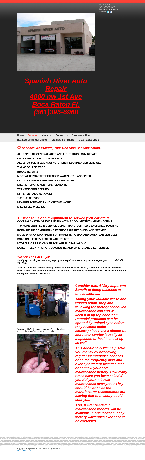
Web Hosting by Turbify (25, 450)
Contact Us (62, 135)
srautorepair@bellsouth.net (108, 9)
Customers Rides (81, 135)
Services (32, 135)
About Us (46, 135)
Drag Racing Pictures (63, 140)
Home (20, 135)
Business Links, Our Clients (32, 140)
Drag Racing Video (89, 140)
